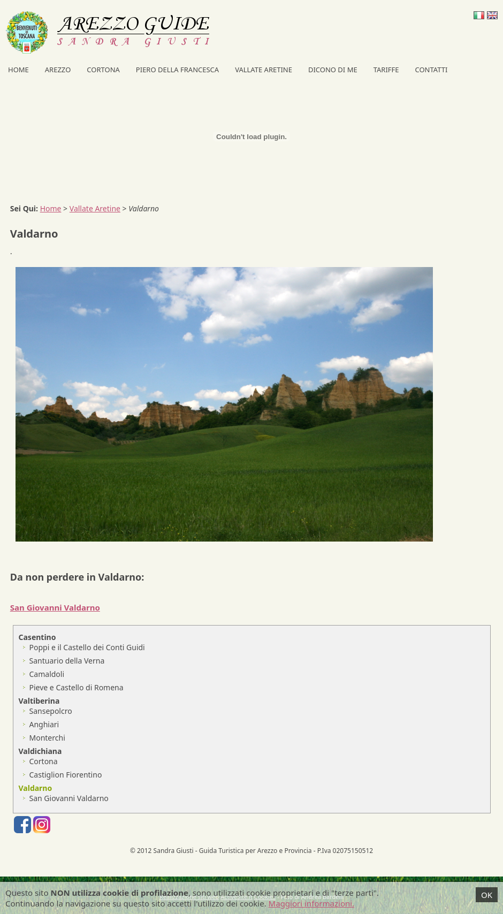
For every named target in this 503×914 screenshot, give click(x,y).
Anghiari (44, 724)
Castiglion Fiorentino (65, 775)
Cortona (103, 69)
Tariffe (386, 69)
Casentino (37, 637)
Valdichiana (40, 751)
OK (486, 894)
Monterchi (47, 738)
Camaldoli (47, 674)
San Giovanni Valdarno (69, 798)
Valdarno (35, 788)
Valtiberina (39, 701)
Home (18, 69)
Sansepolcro (50, 711)
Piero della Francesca (177, 69)
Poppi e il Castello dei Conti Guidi (87, 647)
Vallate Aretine (263, 69)
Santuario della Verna (67, 661)
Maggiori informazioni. (312, 903)
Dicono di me (332, 69)
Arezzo (58, 69)
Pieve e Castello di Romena (76, 687)
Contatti (431, 69)
